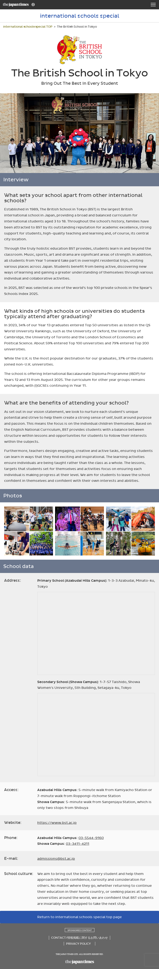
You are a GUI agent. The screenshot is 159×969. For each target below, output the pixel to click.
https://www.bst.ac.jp (57, 822)
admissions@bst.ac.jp (56, 858)
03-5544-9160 (91, 838)
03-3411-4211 (77, 843)
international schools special (79, 16)
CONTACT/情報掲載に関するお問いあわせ (79, 937)
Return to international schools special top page (79, 917)
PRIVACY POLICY (78, 943)
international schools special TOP (27, 26)
